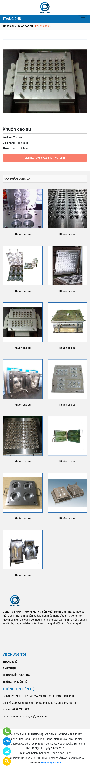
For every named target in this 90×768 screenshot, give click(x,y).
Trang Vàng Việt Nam (51, 762)
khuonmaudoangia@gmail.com (28, 716)
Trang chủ (8, 26)
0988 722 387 (44, 157)
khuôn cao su (25, 26)
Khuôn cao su (22, 234)
